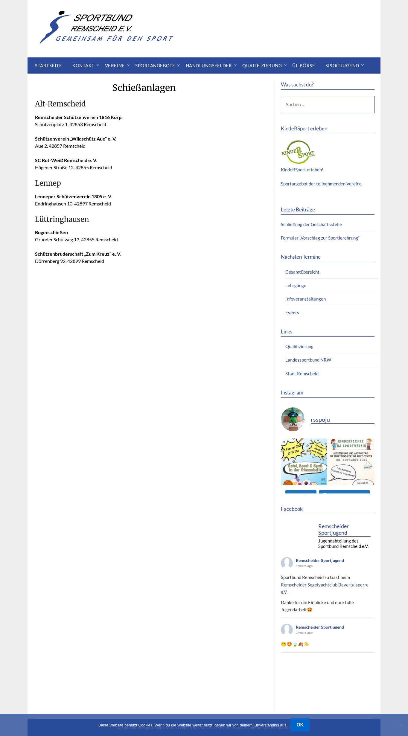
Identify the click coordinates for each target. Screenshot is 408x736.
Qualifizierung (262, 65)
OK (300, 724)
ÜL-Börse (303, 65)
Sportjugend (342, 65)
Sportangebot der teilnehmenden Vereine (321, 183)
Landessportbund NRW (308, 359)
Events (292, 312)
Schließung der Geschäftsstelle (311, 224)
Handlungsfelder (209, 65)
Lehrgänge (295, 285)
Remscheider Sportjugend (320, 560)
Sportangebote (155, 65)
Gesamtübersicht (302, 272)
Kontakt (83, 65)
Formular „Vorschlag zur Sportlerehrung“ (320, 237)
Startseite (48, 65)
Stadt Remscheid (302, 373)
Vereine (115, 65)
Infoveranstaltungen (305, 298)
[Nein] (401, 725)
